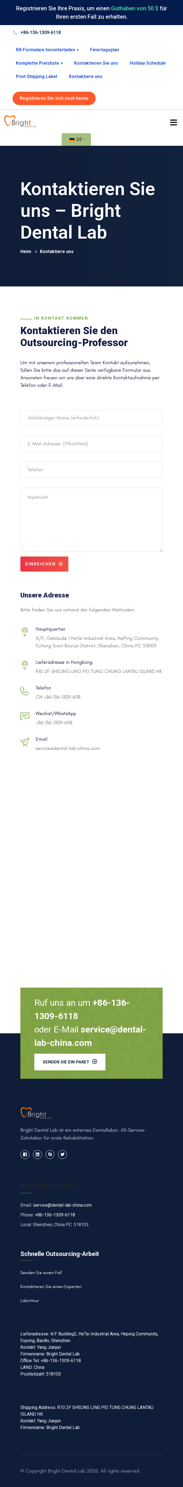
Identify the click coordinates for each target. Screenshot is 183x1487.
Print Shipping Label (36, 76)
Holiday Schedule (148, 63)
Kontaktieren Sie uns (96, 63)
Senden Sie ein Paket (70, 1062)
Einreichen (44, 564)
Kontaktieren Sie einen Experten (50, 1286)
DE (75, 139)
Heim (26, 251)
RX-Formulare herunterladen (47, 49)
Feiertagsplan (104, 49)
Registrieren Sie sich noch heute (54, 98)
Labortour (29, 1300)
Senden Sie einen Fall (41, 1272)
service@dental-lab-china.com (68, 748)
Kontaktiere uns (85, 76)
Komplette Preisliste (39, 63)
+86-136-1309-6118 (54, 723)
